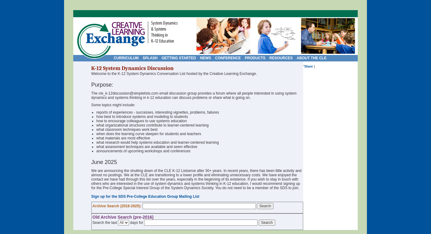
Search (265, 206)
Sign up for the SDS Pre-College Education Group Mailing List (145, 196)
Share (308, 66)
